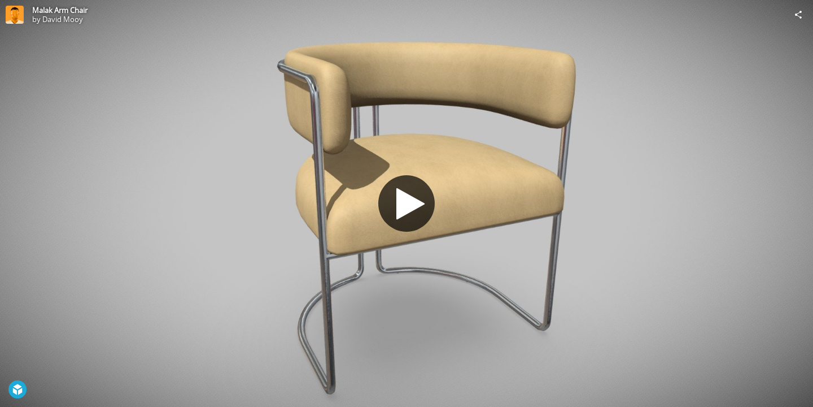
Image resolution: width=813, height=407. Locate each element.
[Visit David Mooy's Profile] (15, 15)
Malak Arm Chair (60, 10)
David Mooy (62, 19)
